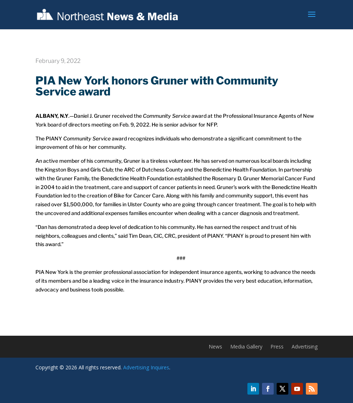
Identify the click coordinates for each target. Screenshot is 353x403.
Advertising (305, 347)
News (215, 347)
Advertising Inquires (146, 367)
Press (277, 347)
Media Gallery (246, 347)
